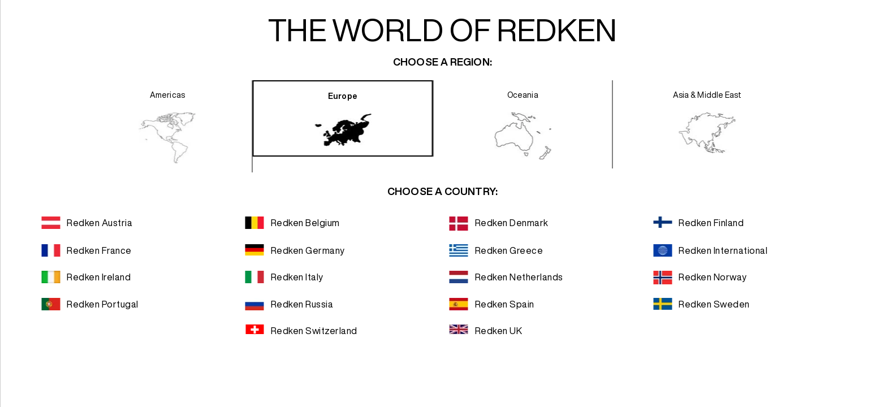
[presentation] (168, 126)
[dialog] (442, 203)
